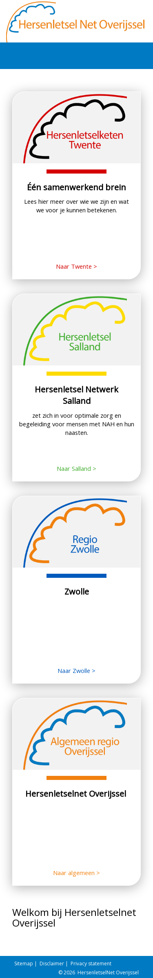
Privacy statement (91, 963)
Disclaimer (52, 963)
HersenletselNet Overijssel (108, 972)
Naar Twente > (76, 266)
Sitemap (23, 963)
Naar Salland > (76, 468)
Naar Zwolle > (76, 670)
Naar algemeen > (76, 873)
